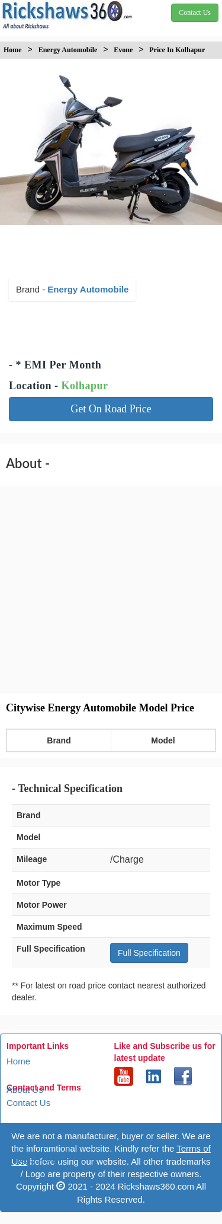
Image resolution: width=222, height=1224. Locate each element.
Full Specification (149, 953)
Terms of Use (33, 1131)
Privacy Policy (34, 1160)
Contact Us (28, 1103)
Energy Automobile (87, 289)
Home (18, 1061)
